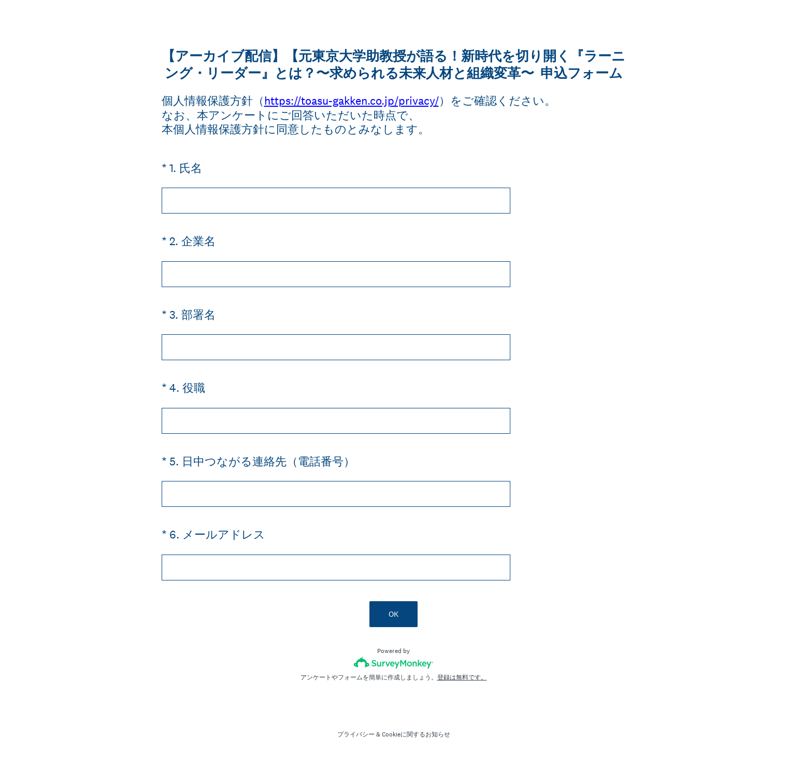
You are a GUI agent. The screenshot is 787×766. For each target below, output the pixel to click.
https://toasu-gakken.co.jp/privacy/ (351, 100)
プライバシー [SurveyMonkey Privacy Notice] (356, 734)
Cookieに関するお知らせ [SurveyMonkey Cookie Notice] (416, 734)
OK (393, 614)
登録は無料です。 (462, 677)
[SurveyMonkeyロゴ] (393, 663)
